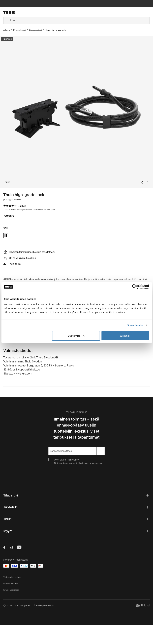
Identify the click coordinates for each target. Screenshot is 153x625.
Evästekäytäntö (10, 583)
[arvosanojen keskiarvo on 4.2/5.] (12, 205)
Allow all (125, 335)
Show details (135, 325)
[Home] (27, 12)
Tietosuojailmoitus (11, 577)
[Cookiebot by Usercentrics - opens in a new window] (134, 286)
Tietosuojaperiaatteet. (65, 463)
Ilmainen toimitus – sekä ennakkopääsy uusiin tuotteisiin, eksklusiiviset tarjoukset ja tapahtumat (76, 428)
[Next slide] (148, 182)
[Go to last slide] (142, 182)
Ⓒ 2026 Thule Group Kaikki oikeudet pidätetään (28, 605)
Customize (76, 335)
